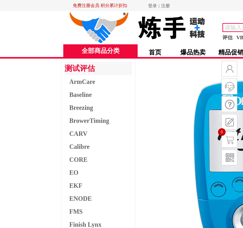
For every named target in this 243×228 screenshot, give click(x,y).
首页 (155, 52)
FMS (76, 211)
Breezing (81, 107)
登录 (152, 5)
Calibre (79, 146)
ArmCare (82, 81)
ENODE (80, 198)
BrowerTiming (89, 120)
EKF (75, 185)
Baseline (80, 94)
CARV (78, 133)
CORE (78, 159)
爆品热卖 (193, 52)
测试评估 (80, 68)
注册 (165, 5)
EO (73, 172)
